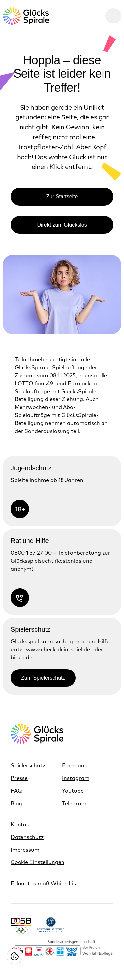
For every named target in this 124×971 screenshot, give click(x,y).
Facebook (74, 765)
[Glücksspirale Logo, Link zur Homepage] (26, 16)
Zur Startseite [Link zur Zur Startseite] (62, 196)
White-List (64, 883)
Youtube (73, 790)
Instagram (75, 778)
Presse (19, 778)
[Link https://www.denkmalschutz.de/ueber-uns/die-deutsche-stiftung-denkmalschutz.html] (51, 925)
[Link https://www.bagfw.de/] (62, 948)
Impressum (25, 849)
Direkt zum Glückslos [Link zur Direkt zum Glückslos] (62, 225)
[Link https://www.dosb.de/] (21, 925)
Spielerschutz (28, 765)
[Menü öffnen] (113, 15)
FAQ (16, 790)
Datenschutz (27, 837)
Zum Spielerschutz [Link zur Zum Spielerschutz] (43, 678)
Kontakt (21, 824)
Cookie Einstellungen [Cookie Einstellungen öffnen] (37, 862)
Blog (16, 803)
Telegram (74, 803)
